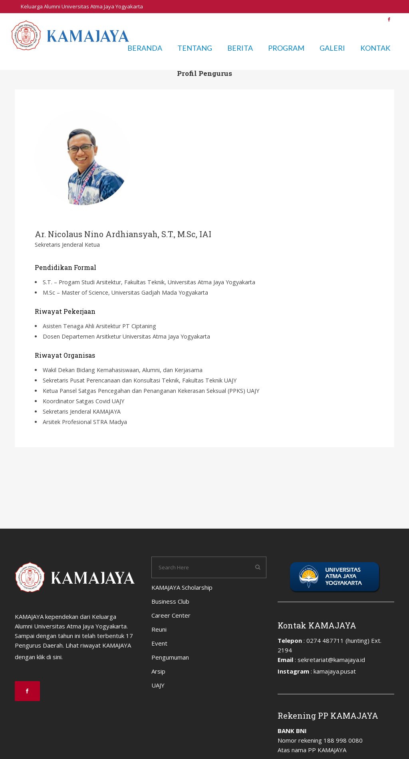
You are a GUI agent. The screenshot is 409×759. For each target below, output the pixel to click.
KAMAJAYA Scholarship (136, 19)
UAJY (369, 19)
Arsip (349, 19)
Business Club (188, 19)
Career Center (231, 19)
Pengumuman (318, 19)
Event (286, 19)
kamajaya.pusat (335, 671)
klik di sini (49, 657)
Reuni (264, 19)
